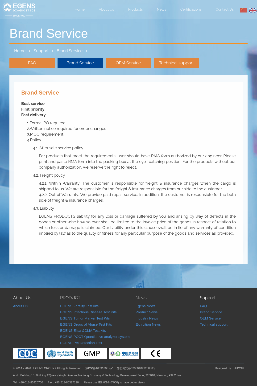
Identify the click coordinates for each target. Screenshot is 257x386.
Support (41, 50)
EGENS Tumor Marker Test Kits (85, 318)
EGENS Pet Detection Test (81, 343)
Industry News (147, 318)
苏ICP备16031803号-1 (99, 368)
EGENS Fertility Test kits (79, 306)
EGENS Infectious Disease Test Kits (88, 312)
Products (135, 9)
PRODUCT (70, 297)
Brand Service (70, 50)
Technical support (176, 62)
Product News (147, 312)
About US (20, 306)
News (161, 9)
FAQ (32, 62)
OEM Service (128, 62)
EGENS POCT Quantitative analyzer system (95, 337)
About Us (106, 9)
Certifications (191, 9)
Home (80, 9)
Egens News (145, 306)
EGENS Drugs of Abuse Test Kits (86, 324)
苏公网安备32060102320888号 (136, 368)
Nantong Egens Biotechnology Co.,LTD (19, 9)
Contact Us (225, 9)
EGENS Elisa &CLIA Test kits (83, 330)
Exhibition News (148, 324)
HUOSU (239, 368)
